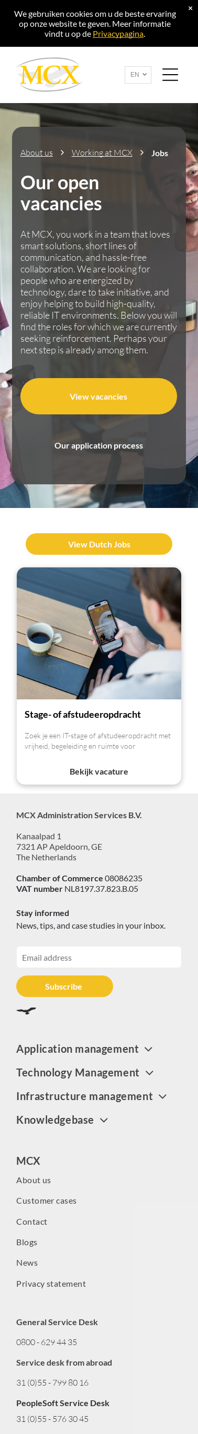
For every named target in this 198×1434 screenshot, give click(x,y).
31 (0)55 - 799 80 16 (52, 1382)
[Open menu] (170, 75)
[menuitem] (99, 1048)
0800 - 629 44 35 (46, 1342)
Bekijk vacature (99, 771)
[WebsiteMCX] (99, 633)
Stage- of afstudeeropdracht (83, 714)
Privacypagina (118, 33)
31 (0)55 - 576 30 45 (52, 1418)
